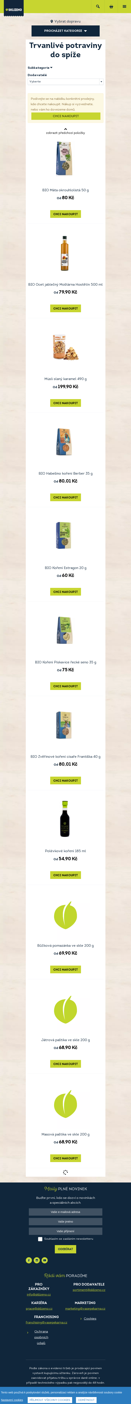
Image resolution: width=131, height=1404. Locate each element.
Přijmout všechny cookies (50, 1400)
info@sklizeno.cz (39, 1294)
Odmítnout (86, 1400)
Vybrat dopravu (67, 21)
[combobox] (65, 82)
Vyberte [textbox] (35, 81)
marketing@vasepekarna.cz (85, 1308)
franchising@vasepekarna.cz (46, 1322)
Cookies (90, 1318)
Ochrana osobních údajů (41, 1337)
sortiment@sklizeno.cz (89, 1290)
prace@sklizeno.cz (39, 1308)
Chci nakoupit (66, 116)
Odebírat (65, 1249)
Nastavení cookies (12, 1400)
